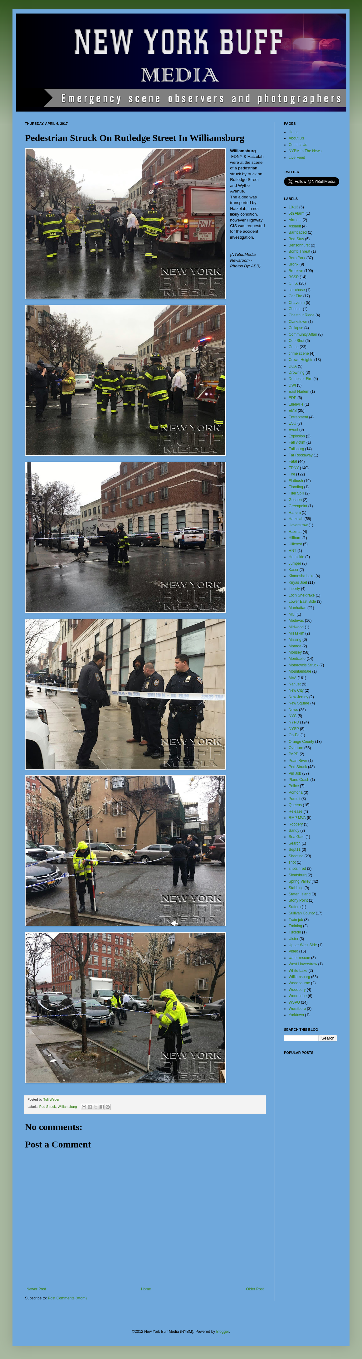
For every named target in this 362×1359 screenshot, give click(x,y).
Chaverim (297, 302)
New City (296, 690)
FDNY (294, 468)
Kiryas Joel (298, 582)
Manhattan (297, 608)
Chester (295, 309)
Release (295, 811)
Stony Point (298, 900)
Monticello (297, 658)
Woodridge (298, 996)
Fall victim (297, 442)
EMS (293, 410)
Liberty (294, 589)
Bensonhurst (299, 245)
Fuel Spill (296, 493)
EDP (292, 398)
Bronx (293, 264)
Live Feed (297, 157)
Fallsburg (296, 449)
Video (293, 951)
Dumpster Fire (300, 379)
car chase (297, 290)
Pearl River (298, 760)
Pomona (296, 792)
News (293, 710)
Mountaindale (300, 671)
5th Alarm (297, 213)
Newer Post (36, 1289)
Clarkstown (298, 321)
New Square (299, 703)
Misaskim (296, 633)
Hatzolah (296, 519)
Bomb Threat (299, 251)
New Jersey (298, 697)
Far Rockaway (301, 455)
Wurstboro (297, 1008)
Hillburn (295, 538)
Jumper (295, 563)
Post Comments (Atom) (67, 1298)
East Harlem (299, 391)
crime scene (299, 353)
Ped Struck (47, 1106)
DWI (292, 385)
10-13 (293, 207)
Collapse (296, 328)
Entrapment (298, 417)
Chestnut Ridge (302, 315)
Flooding (296, 487)
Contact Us (298, 145)
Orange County (301, 741)
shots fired (297, 868)
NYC (292, 716)
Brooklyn (296, 271)
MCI (292, 614)
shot (292, 862)
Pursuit (294, 798)
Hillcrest (295, 544)
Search (295, 843)
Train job (296, 920)
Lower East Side (302, 601)
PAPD (294, 754)
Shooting (296, 856)
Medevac (296, 620)
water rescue (299, 958)
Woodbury (297, 989)
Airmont (295, 220)
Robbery (296, 824)
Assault (295, 226)
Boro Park (297, 258)
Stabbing (296, 888)
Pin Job (295, 773)
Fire (292, 474)
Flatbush (296, 481)
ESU (292, 423)
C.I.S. (293, 283)
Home (146, 1289)
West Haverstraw (303, 964)
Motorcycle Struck (303, 665)
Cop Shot (296, 341)
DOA (293, 366)
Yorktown (296, 1015)
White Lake (298, 970)
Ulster (293, 939)
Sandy (294, 830)
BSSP (294, 277)
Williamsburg (67, 1106)
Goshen (295, 500)
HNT (292, 550)
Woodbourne (299, 983)
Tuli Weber (51, 1099)
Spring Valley (300, 881)
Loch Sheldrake (302, 595)
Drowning (297, 372)
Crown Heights (301, 360)
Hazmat (295, 531)
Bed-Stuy (296, 239)
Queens (295, 805)
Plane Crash (299, 779)
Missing (295, 639)
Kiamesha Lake (302, 576)
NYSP (294, 729)
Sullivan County (302, 913)
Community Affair (303, 334)
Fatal (293, 461)
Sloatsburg (297, 875)
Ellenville (296, 404)
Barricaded (298, 232)
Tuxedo (295, 932)
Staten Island (300, 894)
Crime (294, 347)
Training (295, 926)
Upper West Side (303, 945)
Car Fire (295, 296)
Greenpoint (298, 506)
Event (293, 429)
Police (294, 786)
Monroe (295, 646)
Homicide (296, 557)
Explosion (297, 436)
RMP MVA (297, 818)
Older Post (255, 1289)
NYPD (294, 722)
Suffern (295, 907)
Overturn (296, 748)
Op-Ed (294, 735)
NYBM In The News (305, 151)
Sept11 (295, 849)
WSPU (294, 1002)
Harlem (295, 512)
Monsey (295, 652)
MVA (292, 678)
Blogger (222, 1331)
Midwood (296, 627)
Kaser (293, 569)
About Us (296, 138)
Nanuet (295, 684)
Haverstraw (298, 525)
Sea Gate (297, 837)
